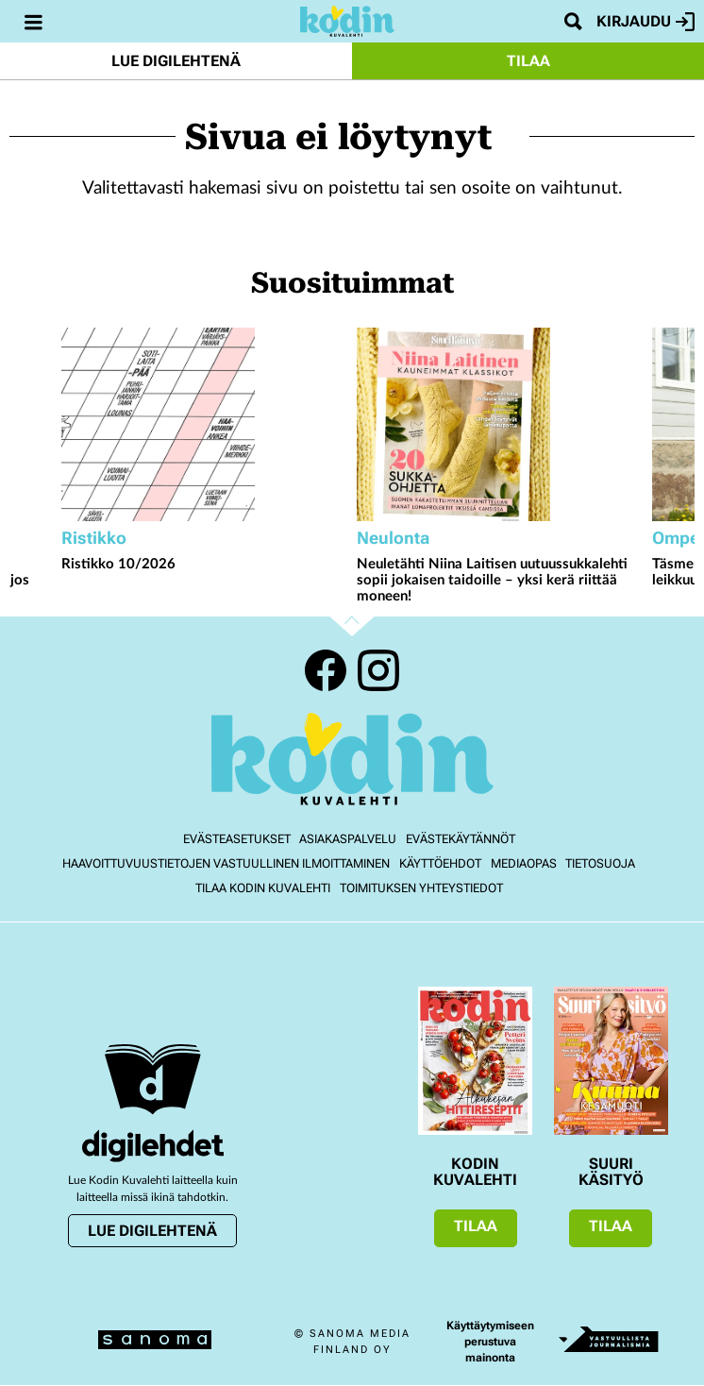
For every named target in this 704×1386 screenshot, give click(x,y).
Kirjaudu (645, 21)
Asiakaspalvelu (347, 839)
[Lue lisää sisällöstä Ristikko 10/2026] (204, 424)
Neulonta (393, 538)
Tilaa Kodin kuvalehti (262, 888)
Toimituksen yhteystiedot (421, 888)
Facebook (325, 670)
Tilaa (528, 61)
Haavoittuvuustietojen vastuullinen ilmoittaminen (226, 863)
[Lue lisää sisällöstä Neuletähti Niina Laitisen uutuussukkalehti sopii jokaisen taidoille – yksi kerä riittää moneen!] (500, 424)
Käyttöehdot (440, 863)
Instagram (378, 670)
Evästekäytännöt (460, 839)
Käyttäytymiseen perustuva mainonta (490, 1341)
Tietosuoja (600, 863)
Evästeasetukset (237, 839)
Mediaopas (524, 863)
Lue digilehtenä (176, 61)
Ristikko (93, 538)
